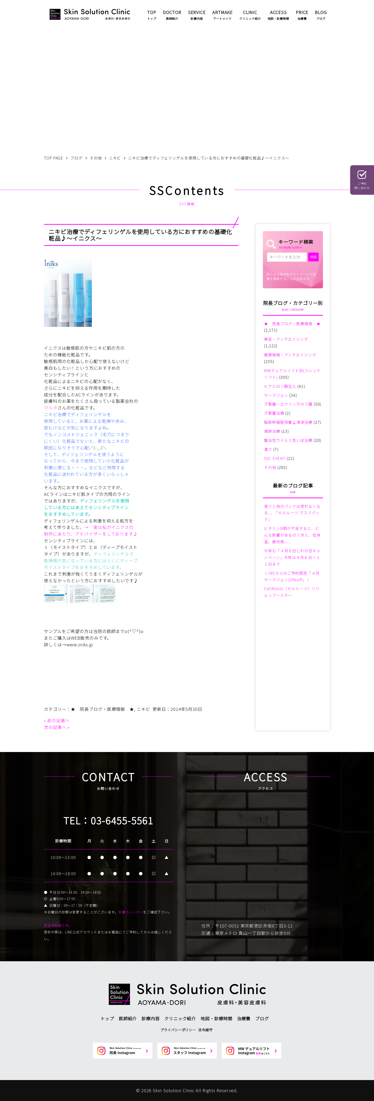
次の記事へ (55, 727)
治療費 (244, 1018)
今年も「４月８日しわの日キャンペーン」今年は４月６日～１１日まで (292, 557)
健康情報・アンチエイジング (290, 355)
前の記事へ (58, 720)
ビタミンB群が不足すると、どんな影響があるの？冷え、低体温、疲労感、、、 (292, 534)
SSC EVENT (275, 458)
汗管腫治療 (274, 413)
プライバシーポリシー (178, 1029)
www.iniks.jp (80, 644)
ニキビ (143, 709)
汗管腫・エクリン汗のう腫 (288, 404)
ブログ (262, 1018)
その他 (270, 467)
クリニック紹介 (180, 1018)
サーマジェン (276, 395)
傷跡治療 (272, 431)
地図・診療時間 (216, 1018)
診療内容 (150, 1018)
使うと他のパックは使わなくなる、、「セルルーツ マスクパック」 (292, 512)
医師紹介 (128, 1018)
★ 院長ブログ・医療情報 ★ (102, 709)
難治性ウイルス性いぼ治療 (288, 440)
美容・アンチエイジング (286, 339)
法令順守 (205, 1029)
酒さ (268, 449)
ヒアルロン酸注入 (280, 386)
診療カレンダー (130, 912)
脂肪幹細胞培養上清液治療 (288, 422)
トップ (107, 1018)
